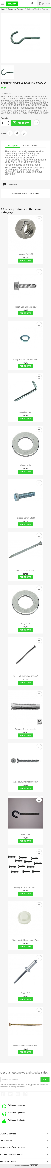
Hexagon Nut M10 (25, 254)
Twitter (10, 1094)
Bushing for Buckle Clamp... (25, 887)
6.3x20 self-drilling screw (25, 307)
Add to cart (21, 123)
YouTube (18, 1094)
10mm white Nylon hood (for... (25, 940)
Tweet (17, 133)
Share (10, 133)
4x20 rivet (25, 993)
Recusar (34, 1166)
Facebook (3, 1094)
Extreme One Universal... (25, 729)
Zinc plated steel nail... (25, 571)
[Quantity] (4, 123)
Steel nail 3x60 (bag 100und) (25, 676)
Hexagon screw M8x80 (25, 518)
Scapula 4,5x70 (25, 412)
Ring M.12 (25, 623)
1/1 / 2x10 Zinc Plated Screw (25, 782)
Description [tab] (12, 145)
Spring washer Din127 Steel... (25, 360)
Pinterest (24, 133)
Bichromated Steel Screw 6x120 (25, 1046)
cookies (26, 1166)
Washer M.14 (25, 465)
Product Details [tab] (30, 145)
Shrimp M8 (25, 834)
